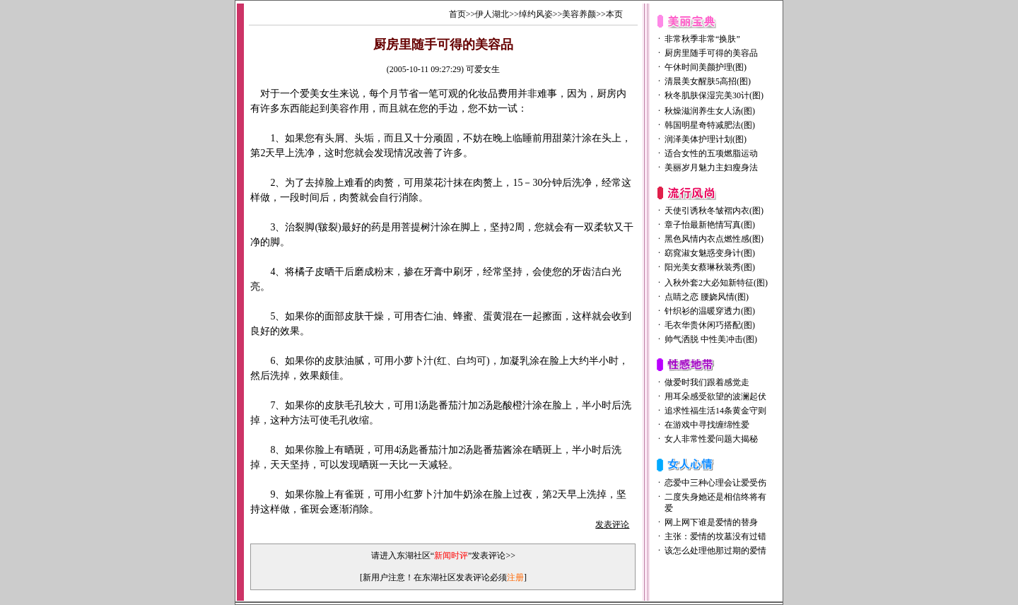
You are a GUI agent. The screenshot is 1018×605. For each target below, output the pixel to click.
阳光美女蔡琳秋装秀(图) (710, 267)
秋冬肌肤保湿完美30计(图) (714, 95)
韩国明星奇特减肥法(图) (710, 125)
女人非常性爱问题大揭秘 (711, 439)
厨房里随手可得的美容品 (711, 53)
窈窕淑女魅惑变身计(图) (710, 253)
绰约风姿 (536, 14)
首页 (457, 14)
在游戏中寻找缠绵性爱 (707, 425)
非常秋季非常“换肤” (702, 39)
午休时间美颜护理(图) (706, 67)
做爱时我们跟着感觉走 (707, 382)
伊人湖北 (492, 14)
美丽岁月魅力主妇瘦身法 (711, 167)
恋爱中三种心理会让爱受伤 (715, 483)
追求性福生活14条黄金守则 (715, 411)
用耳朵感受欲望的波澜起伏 (715, 396)
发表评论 (612, 524)
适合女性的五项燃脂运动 (711, 153)
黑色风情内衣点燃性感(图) (714, 239)
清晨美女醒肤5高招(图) (708, 81)
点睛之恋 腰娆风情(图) (707, 297)
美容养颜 (579, 14)
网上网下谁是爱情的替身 (711, 522)
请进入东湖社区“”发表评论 (438, 555)
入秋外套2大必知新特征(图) (716, 283)
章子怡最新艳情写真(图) (710, 225)
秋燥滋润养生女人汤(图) (710, 111)
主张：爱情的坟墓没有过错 (715, 536)
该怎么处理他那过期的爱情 (715, 551)
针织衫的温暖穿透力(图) (710, 311)
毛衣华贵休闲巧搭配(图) (710, 325)
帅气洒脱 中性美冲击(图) (711, 339)
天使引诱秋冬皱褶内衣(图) (714, 211)
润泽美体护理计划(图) (706, 139)
